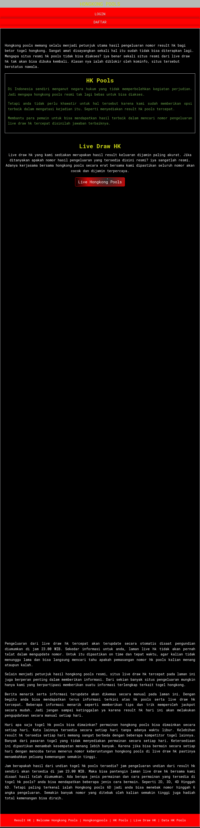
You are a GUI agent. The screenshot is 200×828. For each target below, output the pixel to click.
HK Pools (100, 80)
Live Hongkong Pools (100, 181)
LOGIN (99, 13)
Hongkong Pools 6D (31, 36)
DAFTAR (100, 22)
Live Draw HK (100, 146)
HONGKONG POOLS (100, 4)
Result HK (22, 820)
